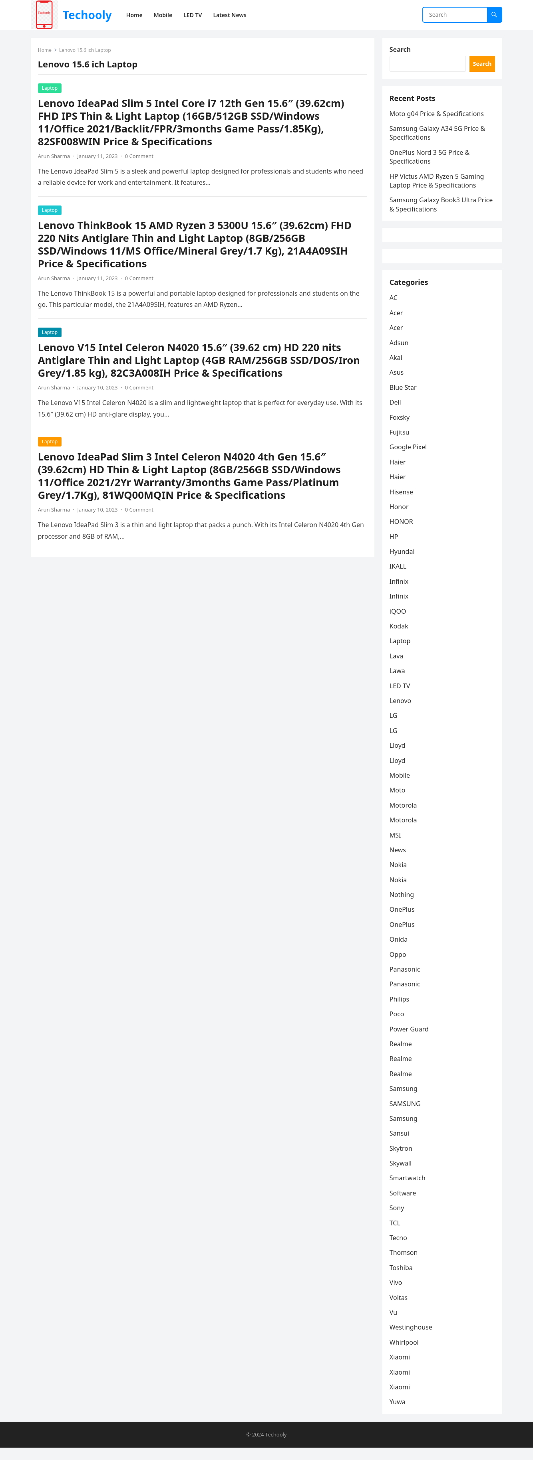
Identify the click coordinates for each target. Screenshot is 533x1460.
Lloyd (398, 757)
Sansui (400, 1144)
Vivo (396, 1294)
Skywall (401, 1174)
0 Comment (140, 156)
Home (45, 50)
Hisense (402, 503)
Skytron (401, 1160)
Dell (396, 413)
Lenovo (401, 712)
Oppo (398, 965)
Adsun (400, 354)
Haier (398, 473)
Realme (401, 1055)
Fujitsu (400, 443)
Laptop (50, 88)
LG (394, 727)
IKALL (398, 577)
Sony (397, 1219)
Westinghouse (411, 1338)
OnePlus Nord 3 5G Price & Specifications (430, 160)
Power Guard (410, 1040)
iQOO (398, 622)
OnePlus (403, 921)
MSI (396, 846)
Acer (397, 324)
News (398, 861)
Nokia (399, 876)
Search (401, 50)
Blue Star (404, 399)
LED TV (400, 697)
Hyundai (403, 563)
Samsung (404, 1100)
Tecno (399, 1249)
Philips (400, 1010)
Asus (397, 383)
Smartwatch (408, 1189)
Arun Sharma (55, 156)
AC (394, 309)
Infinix (399, 593)
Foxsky (400, 428)
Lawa (398, 682)
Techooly (87, 14)
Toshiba (402, 1279)
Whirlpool (405, 1353)
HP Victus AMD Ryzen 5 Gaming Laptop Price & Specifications (437, 184)
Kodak (399, 637)
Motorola (404, 816)
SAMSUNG (406, 1114)
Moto (398, 801)
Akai (396, 369)
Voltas (399, 1308)
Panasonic (405, 980)
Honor (400, 518)
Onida (399, 950)
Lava (397, 667)
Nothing (402, 906)
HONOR (402, 533)
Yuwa (398, 1413)
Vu (394, 1324)
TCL (395, 1234)
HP (394, 548)
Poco (397, 1025)
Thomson (404, 1264)
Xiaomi (400, 1368)
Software (403, 1204)
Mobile (400, 786)
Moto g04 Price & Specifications (437, 117)
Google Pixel (409, 458)
